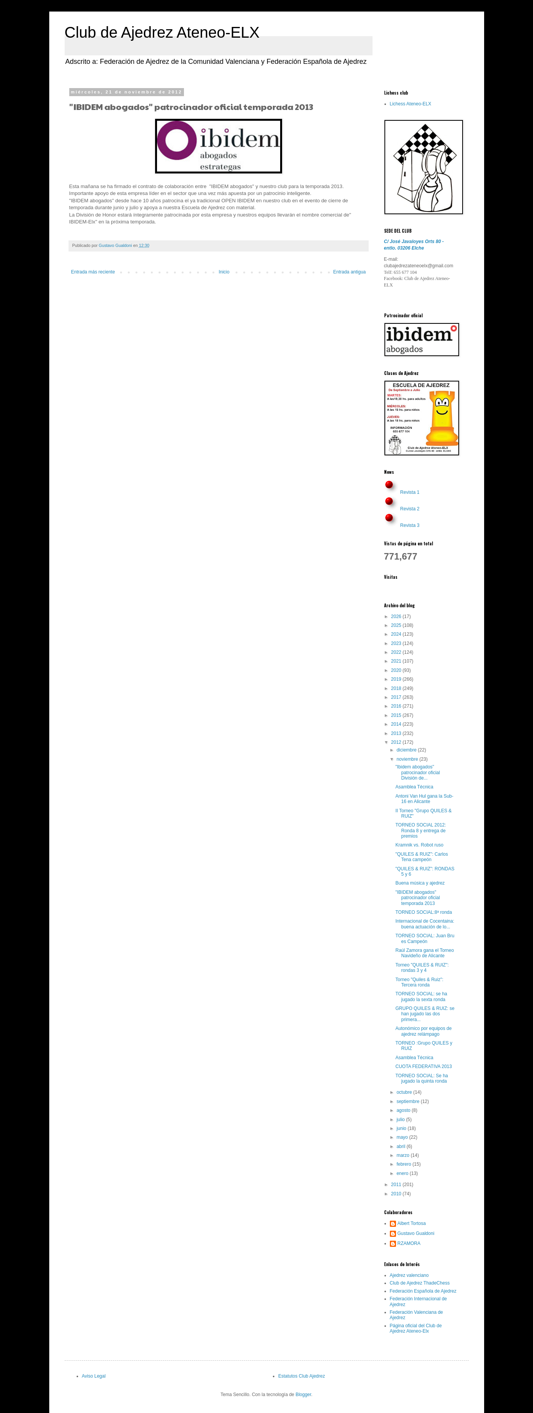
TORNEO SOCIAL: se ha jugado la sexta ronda (421, 996)
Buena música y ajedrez (419, 883)
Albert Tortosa (412, 1223)
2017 (397, 697)
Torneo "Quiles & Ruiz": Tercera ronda (419, 982)
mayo (402, 1137)
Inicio (224, 272)
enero (402, 1173)
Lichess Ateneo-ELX (410, 104)
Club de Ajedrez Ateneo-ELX (162, 32)
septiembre (408, 1101)
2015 (397, 715)
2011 (397, 1184)
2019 (397, 679)
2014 (397, 724)
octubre (404, 1092)
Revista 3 (409, 525)
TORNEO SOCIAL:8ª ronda (423, 912)
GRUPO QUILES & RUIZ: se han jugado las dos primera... (424, 1014)
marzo (403, 1155)
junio (402, 1128)
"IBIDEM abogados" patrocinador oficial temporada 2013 (417, 898)
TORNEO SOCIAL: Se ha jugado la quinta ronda (421, 1078)
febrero (404, 1164)
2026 (397, 616)
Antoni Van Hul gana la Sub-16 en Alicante (424, 798)
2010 (397, 1193)
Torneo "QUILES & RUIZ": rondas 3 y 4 (422, 967)
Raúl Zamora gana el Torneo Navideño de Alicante (424, 953)
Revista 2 (409, 509)
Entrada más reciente (93, 272)
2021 (397, 661)
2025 (397, 625)
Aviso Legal (94, 1376)
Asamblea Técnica (414, 787)
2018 (397, 688)
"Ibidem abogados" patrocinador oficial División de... (417, 772)
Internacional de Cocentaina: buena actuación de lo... (424, 923)
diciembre (407, 750)
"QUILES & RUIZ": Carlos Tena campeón (421, 856)
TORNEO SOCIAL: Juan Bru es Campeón (424, 938)
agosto (403, 1110)
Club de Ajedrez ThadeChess (420, 1283)
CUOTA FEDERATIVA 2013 (423, 1066)
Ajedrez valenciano (409, 1275)
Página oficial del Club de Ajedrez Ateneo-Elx (416, 1328)
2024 (397, 634)
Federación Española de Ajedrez (423, 1291)
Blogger (303, 1394)
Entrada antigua (349, 272)
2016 (397, 706)
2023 (397, 643)
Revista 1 (409, 492)
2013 (397, 733)
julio (401, 1119)
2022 (397, 652)
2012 (397, 742)
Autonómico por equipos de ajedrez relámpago (423, 1031)
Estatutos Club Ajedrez (301, 1376)
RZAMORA (409, 1243)
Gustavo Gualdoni (416, 1233)
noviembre (407, 759)
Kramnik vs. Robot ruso (419, 845)
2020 (397, 670)
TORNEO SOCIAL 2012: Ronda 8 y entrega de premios (420, 830)
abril (401, 1146)
